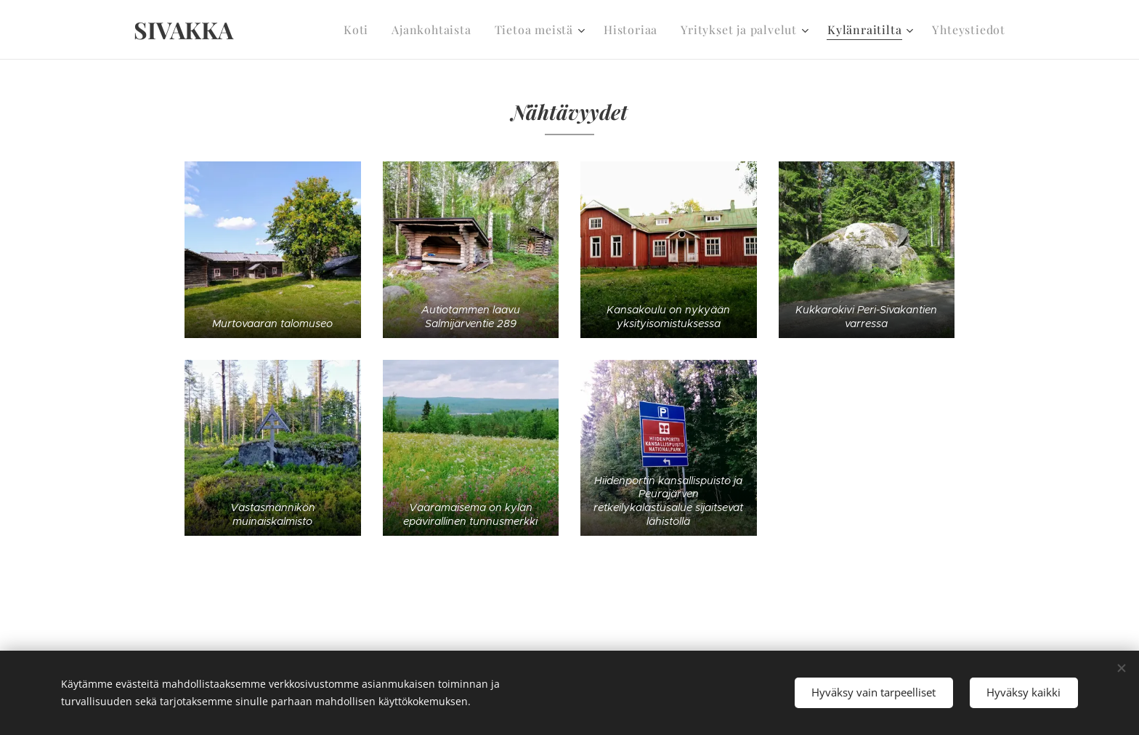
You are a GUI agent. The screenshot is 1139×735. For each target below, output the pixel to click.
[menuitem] (384, 30)
